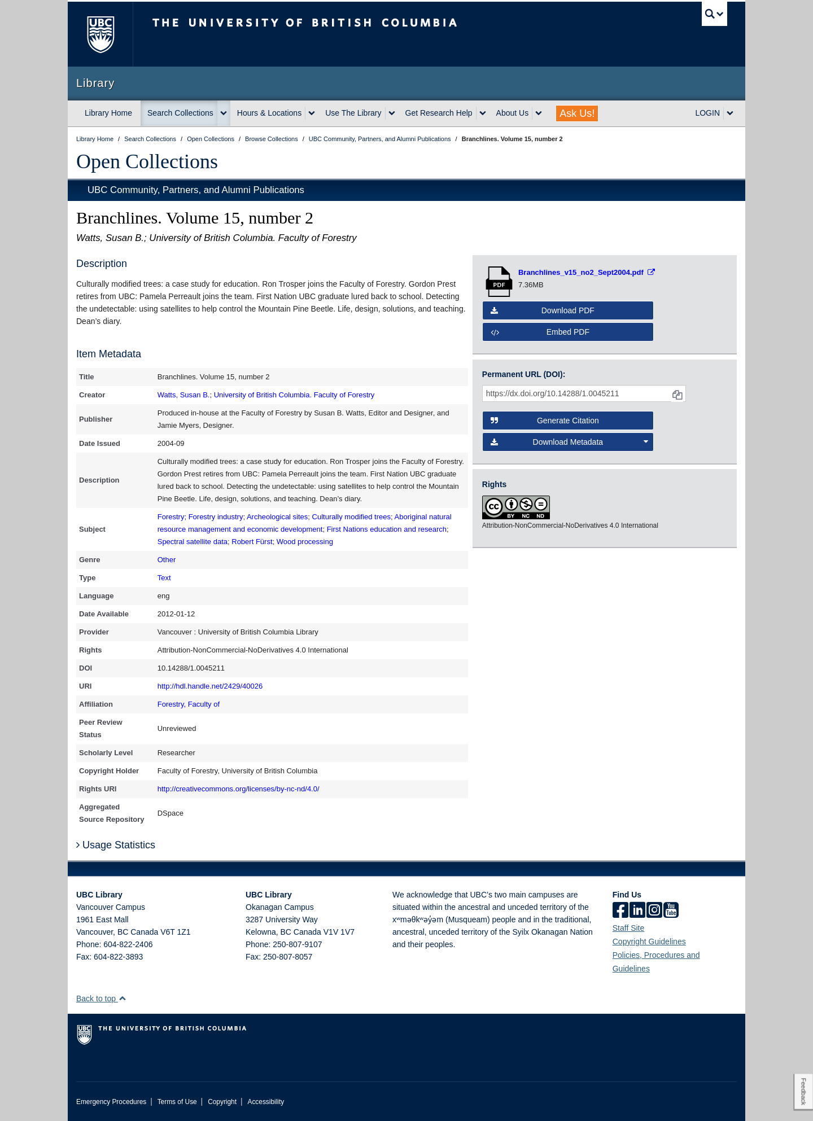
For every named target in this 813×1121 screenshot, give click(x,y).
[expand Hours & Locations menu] (311, 113)
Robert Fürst (251, 541)
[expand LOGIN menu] (730, 113)
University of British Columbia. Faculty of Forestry (294, 395)
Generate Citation (545, 420)
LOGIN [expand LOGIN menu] (707, 112)
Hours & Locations (269, 112)
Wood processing (305, 541)
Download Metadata (570, 441)
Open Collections (147, 161)
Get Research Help (439, 112)
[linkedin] (637, 911)
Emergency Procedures (111, 1102)
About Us (512, 112)
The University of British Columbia (100, 34)
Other (167, 559)
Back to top (101, 998)
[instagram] (654, 911)
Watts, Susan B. (184, 395)
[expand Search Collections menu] (223, 113)
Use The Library (353, 112)
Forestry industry (216, 517)
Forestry (171, 517)
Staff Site (629, 927)
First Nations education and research (387, 529)
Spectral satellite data (193, 541)
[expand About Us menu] (538, 113)
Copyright (222, 1102)
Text (164, 577)
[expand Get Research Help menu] (482, 113)
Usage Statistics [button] (115, 845)
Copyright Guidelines (649, 941)
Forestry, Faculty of (189, 704)
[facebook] (620, 911)
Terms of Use (177, 1102)
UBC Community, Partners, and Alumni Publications (196, 190)
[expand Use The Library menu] (392, 113)
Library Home (108, 112)
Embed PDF (540, 331)
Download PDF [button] (543, 310)
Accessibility (265, 1102)
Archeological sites (277, 517)
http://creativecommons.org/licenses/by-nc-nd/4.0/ (239, 789)
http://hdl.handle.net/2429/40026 (210, 686)
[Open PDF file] (586, 272)
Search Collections (180, 112)
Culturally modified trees (351, 517)
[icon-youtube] (671, 911)
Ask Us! (577, 113)
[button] (122, 998)
